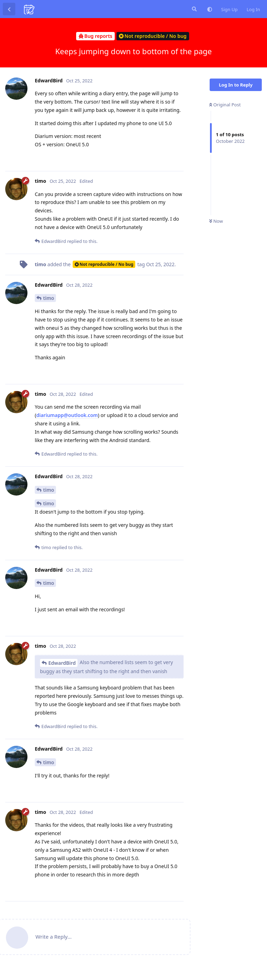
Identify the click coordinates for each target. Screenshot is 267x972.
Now (216, 221)
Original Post (225, 104)
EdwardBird (62, 663)
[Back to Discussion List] (9, 9)
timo (48, 298)
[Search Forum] (193, 9)
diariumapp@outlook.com (67, 415)
